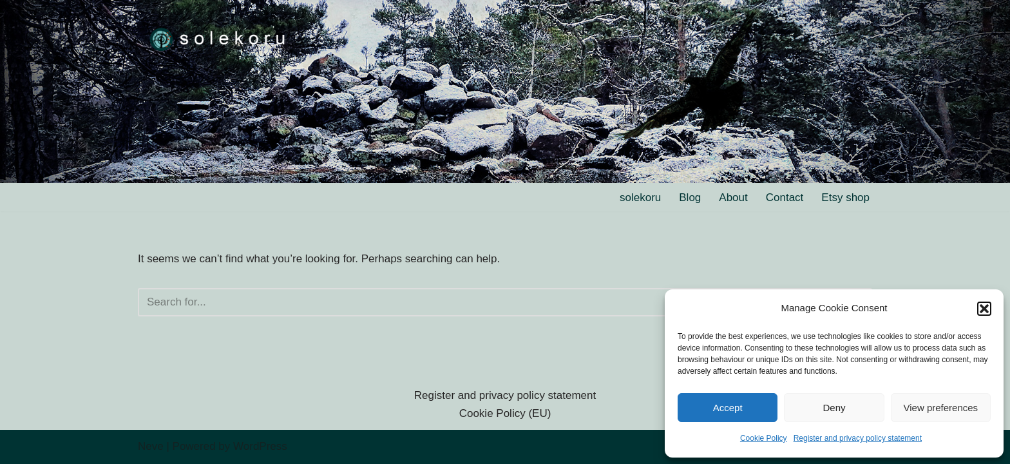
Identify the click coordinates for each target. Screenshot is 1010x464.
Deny (834, 407)
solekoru (640, 197)
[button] (984, 308)
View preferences (941, 407)
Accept (728, 407)
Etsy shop (845, 197)
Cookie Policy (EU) (505, 413)
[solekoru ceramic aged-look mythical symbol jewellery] (218, 38)
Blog (690, 197)
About (733, 197)
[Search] (490, 302)
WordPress (260, 446)
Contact (785, 197)
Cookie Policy (763, 438)
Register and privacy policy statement (858, 438)
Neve (151, 446)
